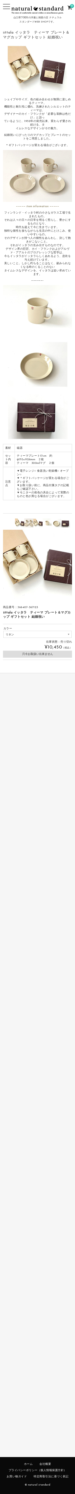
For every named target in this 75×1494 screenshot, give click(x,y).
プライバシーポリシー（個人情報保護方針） (38, 1470)
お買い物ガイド (17, 1476)
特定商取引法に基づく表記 (51, 1476)
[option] (19, 523)
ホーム (28, 1464)
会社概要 (45, 1464)
